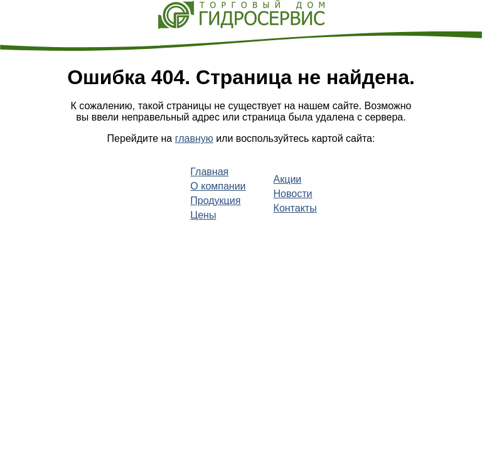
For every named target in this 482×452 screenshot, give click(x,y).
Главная (209, 171)
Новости (293, 193)
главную (194, 138)
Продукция (215, 200)
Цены (203, 215)
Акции (288, 179)
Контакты (295, 208)
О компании (217, 186)
